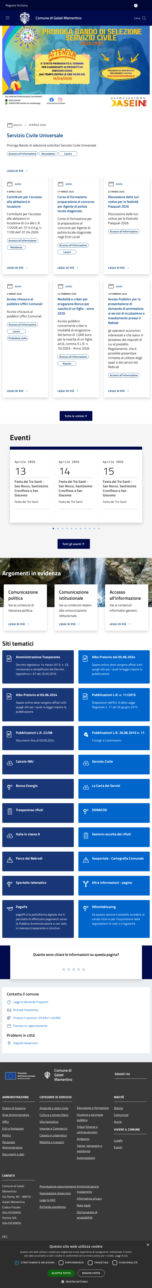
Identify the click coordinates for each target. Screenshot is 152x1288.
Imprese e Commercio (53, 1128)
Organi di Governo (14, 1108)
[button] (76, 1281)
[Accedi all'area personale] (136, 5)
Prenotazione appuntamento (56, 1186)
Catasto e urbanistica (53, 1135)
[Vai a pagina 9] (89, 528)
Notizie (118, 1108)
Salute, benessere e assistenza (89, 1148)
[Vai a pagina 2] (58, 528)
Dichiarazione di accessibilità (87, 1215)
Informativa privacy (89, 1198)
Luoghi (118, 1140)
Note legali (84, 1205)
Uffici (5, 1121)
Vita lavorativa (49, 1121)
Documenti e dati (13, 1154)
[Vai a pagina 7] (80, 528)
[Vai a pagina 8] (85, 528)
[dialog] (76, 1264)
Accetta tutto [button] (61, 1273)
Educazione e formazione (93, 1108)
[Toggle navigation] (7, 18)
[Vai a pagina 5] (71, 528)
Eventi (118, 1147)
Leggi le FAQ (47, 1200)
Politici (6, 1135)
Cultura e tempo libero (54, 1115)
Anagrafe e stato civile (54, 1108)
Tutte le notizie (76, 416)
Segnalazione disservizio (55, 1193)
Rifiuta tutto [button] (91, 1273)
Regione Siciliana (17, 5)
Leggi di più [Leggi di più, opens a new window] (121, 1255)
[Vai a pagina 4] (67, 528)
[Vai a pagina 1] (53, 528)
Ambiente (83, 1139)
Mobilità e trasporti (52, 1142)
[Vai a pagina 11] (99, 528)
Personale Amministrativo (12, 1145)
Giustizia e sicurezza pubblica (90, 1117)
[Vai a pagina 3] (62, 528)
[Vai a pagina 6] (76, 528)
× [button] (147, 1245)
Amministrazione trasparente (88, 1189)
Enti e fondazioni (13, 1128)
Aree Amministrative (15, 1115)
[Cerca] (144, 18)
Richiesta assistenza (53, 1207)
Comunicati (121, 1115)
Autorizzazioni (86, 1158)
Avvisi (17, 125)
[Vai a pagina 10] (94, 528)
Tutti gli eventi (73, 544)
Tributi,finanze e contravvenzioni (87, 1129)
